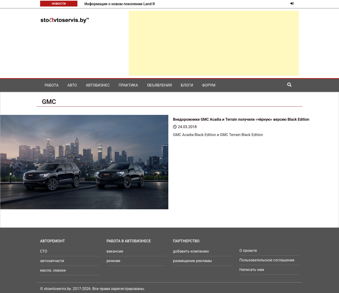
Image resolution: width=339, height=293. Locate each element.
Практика (128, 85)
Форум (208, 85)
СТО (43, 251)
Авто (72, 85)
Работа (52, 85)
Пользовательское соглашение (266, 260)
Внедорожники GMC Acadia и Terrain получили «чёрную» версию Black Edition (241, 119)
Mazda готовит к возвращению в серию (119, 4)
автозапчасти (52, 261)
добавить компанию (191, 251)
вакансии (115, 251)
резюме (113, 261)
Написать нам (251, 269)
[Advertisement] (214, 43)
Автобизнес (98, 85)
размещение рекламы (192, 261)
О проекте (248, 250)
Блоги (187, 85)
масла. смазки (53, 270)
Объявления (159, 85)
